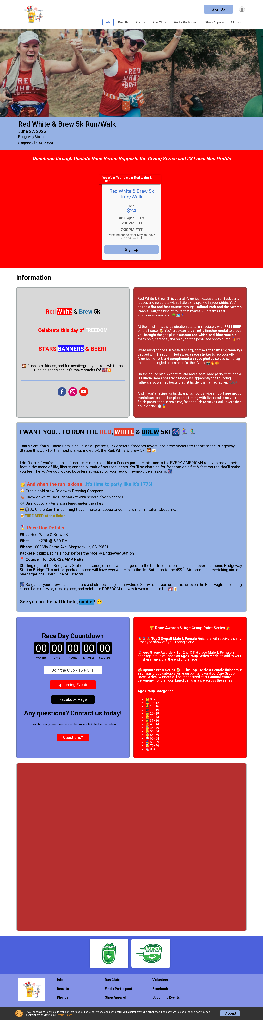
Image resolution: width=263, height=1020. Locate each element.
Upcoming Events (73, 684)
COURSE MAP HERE (65, 559)
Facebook (160, 989)
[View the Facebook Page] (61, 391)
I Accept (229, 1013)
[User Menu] (241, 9)
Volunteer (160, 980)
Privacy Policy (64, 1014)
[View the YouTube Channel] (83, 391)
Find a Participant (186, 22)
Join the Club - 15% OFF (73, 670)
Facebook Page (73, 699)
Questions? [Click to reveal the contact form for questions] (73, 737)
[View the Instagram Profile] (72, 391)
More (235, 22)
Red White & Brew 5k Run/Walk (67, 124)
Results (123, 22)
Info (108, 22)
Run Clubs (160, 22)
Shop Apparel (214, 22)
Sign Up (217, 9)
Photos (141, 22)
